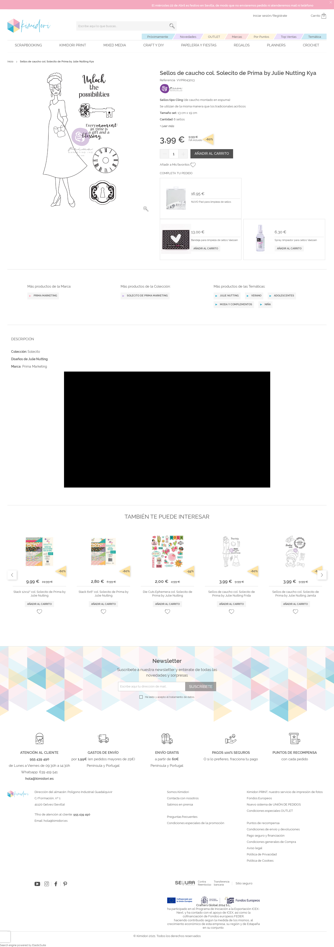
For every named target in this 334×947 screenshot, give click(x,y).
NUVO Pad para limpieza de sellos (211, 202)
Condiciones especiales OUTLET (270, 810)
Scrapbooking (28, 45)
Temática (314, 37)
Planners (276, 45)
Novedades (188, 37)
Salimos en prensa (180, 804)
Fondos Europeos (259, 798)
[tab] (165, 339)
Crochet (311, 45)
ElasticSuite (39, 945)
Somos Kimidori (178, 792)
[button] (146, 209)
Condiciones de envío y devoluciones (273, 829)
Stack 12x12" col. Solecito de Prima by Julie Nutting (39, 593)
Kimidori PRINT (72, 45)
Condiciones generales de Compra (271, 842)
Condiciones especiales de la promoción (196, 823)
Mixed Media (114, 45)
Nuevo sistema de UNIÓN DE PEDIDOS (274, 804)
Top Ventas (288, 37)
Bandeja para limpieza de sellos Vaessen (214, 240)
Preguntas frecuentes (182, 817)
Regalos (242, 45)
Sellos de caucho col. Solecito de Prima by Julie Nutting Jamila (295, 593)
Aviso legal (254, 848)
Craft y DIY (153, 45)
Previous (12, 575)
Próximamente (157, 37)
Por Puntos (261, 37)
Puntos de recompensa (263, 823)
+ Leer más (167, 126)
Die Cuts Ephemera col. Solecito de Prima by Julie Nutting (167, 593)
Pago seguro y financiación (266, 835)
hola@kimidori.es (55, 820)
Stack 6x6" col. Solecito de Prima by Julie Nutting (103, 593)
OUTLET (214, 37)
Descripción (22, 339)
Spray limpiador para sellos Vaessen (296, 240)
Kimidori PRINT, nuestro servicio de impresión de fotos (285, 792)
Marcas (237, 37)
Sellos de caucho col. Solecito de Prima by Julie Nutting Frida (231, 593)
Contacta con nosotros (183, 798)
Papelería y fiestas (198, 45)
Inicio (10, 61)
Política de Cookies (260, 860)
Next (322, 575)
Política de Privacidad (262, 854)
